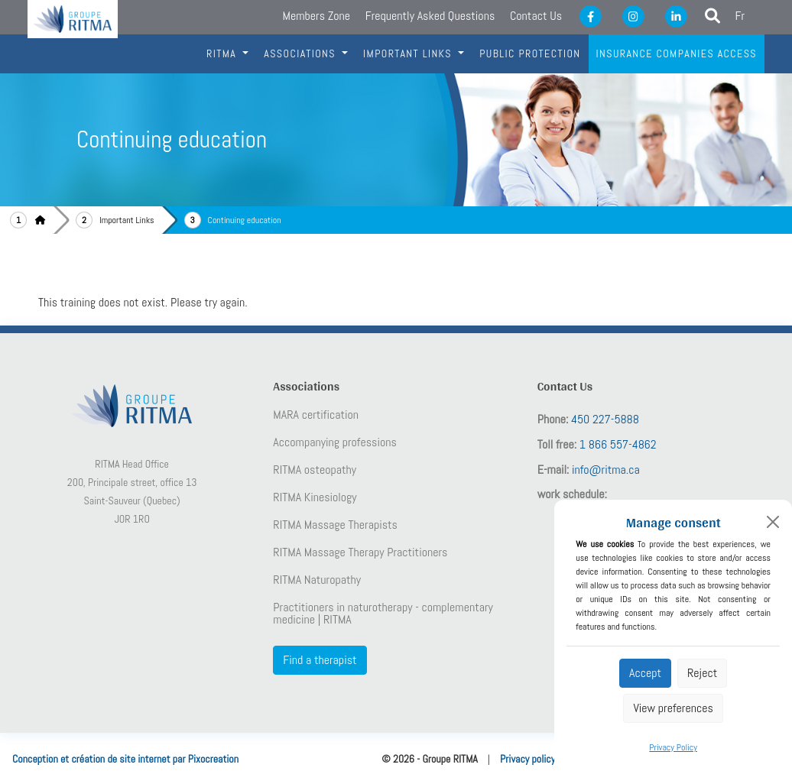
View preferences (672, 708)
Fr (740, 16)
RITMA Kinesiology (314, 497)
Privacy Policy (673, 747)
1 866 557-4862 (618, 444)
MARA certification (316, 415)
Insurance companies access (676, 53)
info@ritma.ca (606, 470)
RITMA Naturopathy (317, 580)
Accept (645, 673)
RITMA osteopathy (314, 470)
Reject (702, 673)
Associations (301, 53)
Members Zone (316, 16)
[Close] (773, 522)
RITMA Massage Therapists (335, 525)
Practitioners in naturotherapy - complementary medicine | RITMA (383, 613)
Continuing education (244, 220)
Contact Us (536, 16)
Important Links (126, 220)
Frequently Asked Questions (430, 16)
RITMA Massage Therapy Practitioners (360, 552)
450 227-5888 (605, 419)
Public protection (529, 53)
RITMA (223, 53)
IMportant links (409, 53)
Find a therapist (319, 660)
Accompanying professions (334, 442)
